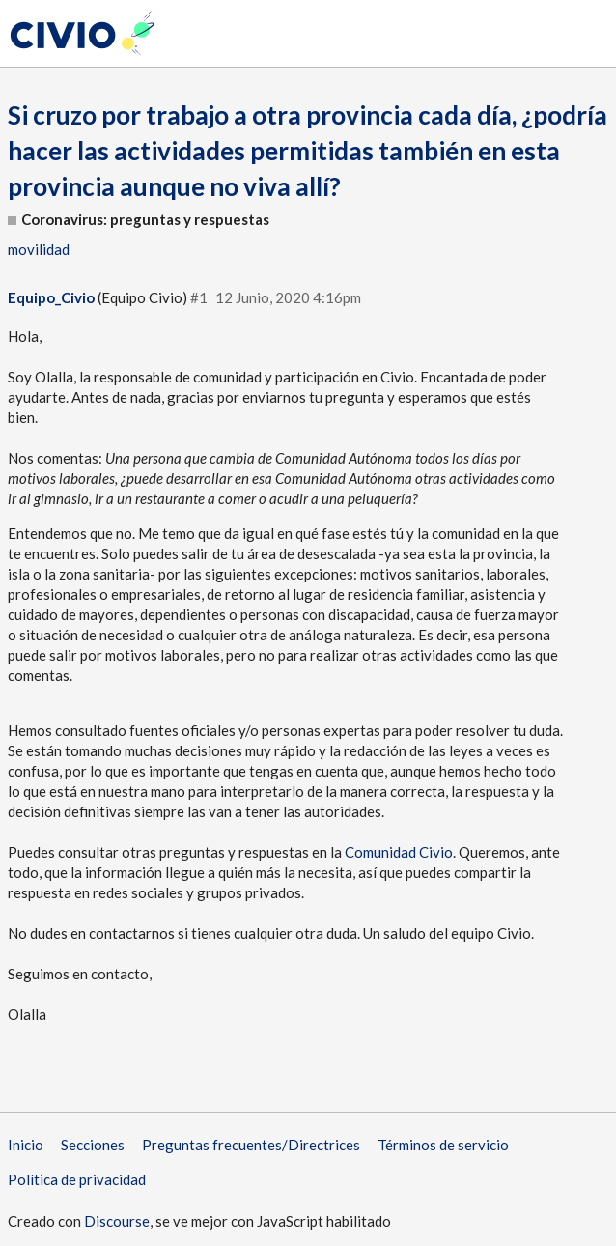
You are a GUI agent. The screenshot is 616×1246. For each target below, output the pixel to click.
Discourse (117, 1221)
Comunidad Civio (399, 852)
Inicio (25, 1144)
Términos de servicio (443, 1144)
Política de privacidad (77, 1179)
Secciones (93, 1144)
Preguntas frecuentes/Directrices (251, 1144)
